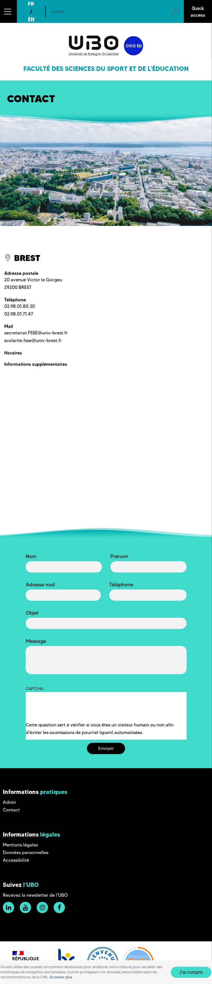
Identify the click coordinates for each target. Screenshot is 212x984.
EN (31, 19)
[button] (8, 11)
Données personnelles (25, 852)
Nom (31, 556)
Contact (11, 810)
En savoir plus (61, 977)
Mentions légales (20, 845)
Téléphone (121, 585)
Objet (32, 613)
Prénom (119, 556)
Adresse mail (40, 585)
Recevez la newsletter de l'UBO (35, 895)
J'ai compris (191, 972)
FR (31, 4)
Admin (9, 802)
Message (36, 641)
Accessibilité (16, 860)
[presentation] (69, 710)
